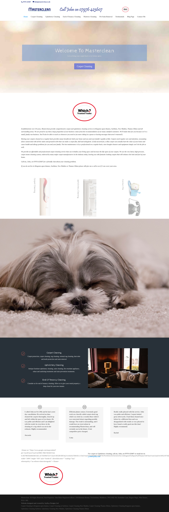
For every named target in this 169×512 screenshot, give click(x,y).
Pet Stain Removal (105, 17)
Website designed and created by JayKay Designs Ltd (40, 503)
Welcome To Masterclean (84, 51)
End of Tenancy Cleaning (72, 17)
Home (26, 17)
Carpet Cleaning (36, 17)
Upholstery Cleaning (52, 17)
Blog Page (130, 17)
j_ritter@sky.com (94, 456)
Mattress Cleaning (90, 17)
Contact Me (141, 17)
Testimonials (119, 17)
